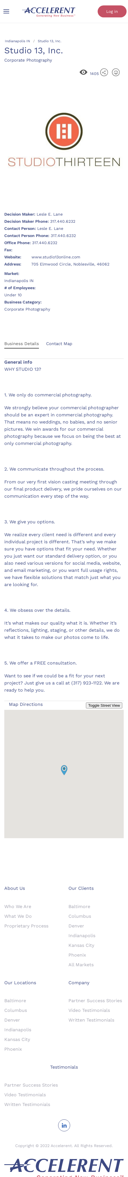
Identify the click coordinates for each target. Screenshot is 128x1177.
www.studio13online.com (55, 257)
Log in (112, 11)
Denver (76, 926)
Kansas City (81, 945)
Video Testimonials (89, 1010)
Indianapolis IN (17, 41)
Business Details (21, 343)
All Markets (81, 964)
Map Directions (26, 704)
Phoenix (77, 955)
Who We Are (17, 906)
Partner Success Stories (95, 1000)
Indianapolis (81, 935)
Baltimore (79, 906)
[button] (64, 770)
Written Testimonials (91, 1020)
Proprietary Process (26, 926)
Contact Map (59, 343)
